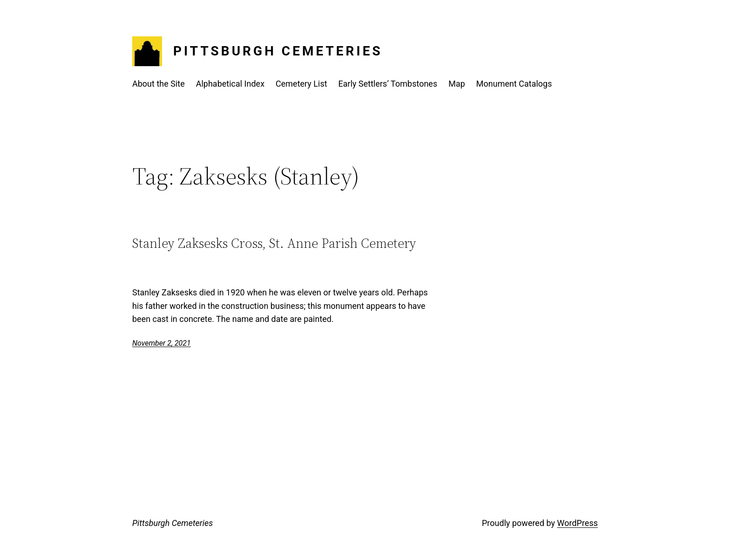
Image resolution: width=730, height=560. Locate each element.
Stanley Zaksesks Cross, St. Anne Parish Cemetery (274, 243)
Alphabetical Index (230, 84)
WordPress (577, 523)
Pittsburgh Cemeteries (278, 51)
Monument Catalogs (514, 84)
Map (456, 84)
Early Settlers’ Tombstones (388, 84)
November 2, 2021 (161, 343)
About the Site (158, 84)
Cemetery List (301, 84)
